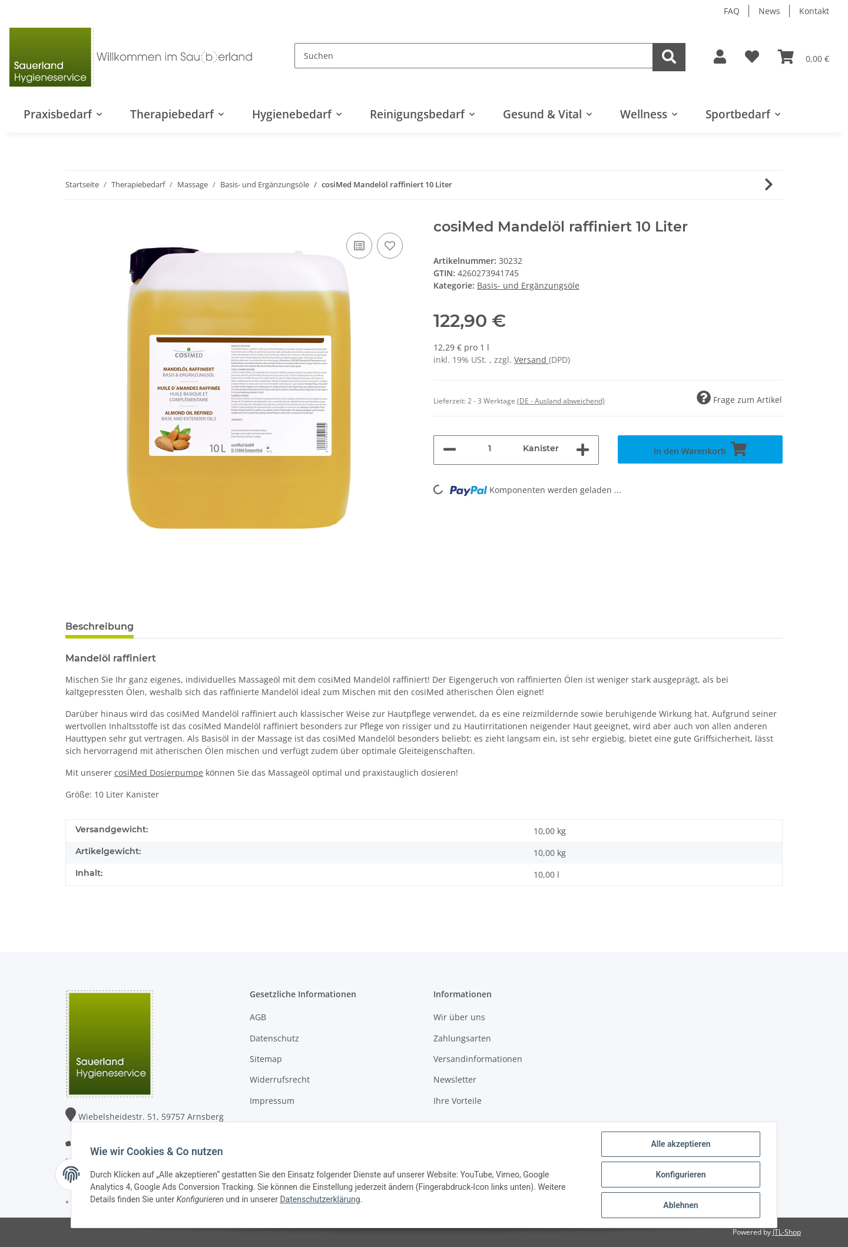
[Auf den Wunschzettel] (390, 246)
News (769, 10)
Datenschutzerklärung (320, 1199)
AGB (258, 1017)
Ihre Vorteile (457, 1100)
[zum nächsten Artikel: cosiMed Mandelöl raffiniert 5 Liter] (769, 185)
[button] (720, 57)
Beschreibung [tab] (99, 626)
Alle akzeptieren (680, 1144)
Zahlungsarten (462, 1038)
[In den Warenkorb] (700, 449)
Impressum (272, 1100)
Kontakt (814, 10)
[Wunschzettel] (752, 57)
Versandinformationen (477, 1058)
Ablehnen (680, 1205)
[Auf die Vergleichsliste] (359, 246)
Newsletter (454, 1079)
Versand (531, 359)
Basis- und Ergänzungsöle (528, 285)
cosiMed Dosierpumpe (158, 772)
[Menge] (490, 448)
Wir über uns (459, 1017)
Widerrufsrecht (280, 1079)
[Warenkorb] (803, 57)
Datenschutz (274, 1038)
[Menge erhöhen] (582, 450)
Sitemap (266, 1058)
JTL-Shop (787, 1232)
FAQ (732, 10)
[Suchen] (473, 55)
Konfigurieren (680, 1174)
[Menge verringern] (449, 450)
